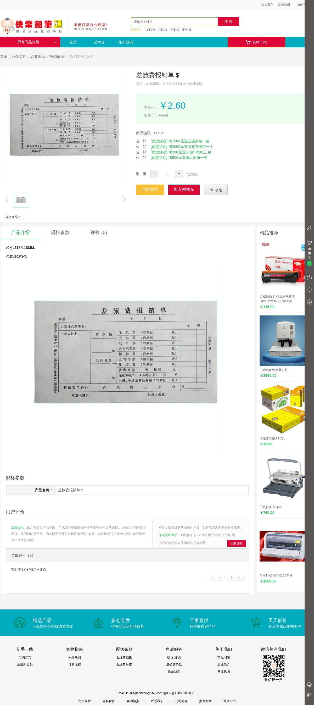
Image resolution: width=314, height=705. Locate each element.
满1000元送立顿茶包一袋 (189, 141)
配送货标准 (124, 664)
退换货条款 (174, 664)
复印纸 (150, 30)
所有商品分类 (37, 42)
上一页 (216, 577)
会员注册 (284, 4)
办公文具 (19, 56)
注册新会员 (25, 664)
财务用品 (37, 56)
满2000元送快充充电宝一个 (191, 147)
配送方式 (229, 701)
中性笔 (187, 30)
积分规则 (74, 657)
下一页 (235, 577)
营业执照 (223, 671)
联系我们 (174, 671)
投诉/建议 (174, 657)
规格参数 (60, 232)
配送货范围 (124, 657)
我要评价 (236, 543)
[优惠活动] (159, 141)
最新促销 (125, 42)
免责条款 (84, 701)
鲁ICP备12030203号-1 (179, 693)
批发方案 (205, 701)
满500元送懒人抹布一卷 (188, 158)
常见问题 (223, 657)
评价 (99, 232)
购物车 (256, 42)
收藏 (216, 189)
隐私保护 (109, 701)
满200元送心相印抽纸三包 (190, 152)
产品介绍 (20, 232)
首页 (73, 42)
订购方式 (25, 657)
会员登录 (267, 4)
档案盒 (175, 30)
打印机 (162, 30)
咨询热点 (133, 701)
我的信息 (305, 4)
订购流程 (74, 664)
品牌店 (99, 42)
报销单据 (56, 56)
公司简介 (181, 701)
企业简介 (223, 664)
